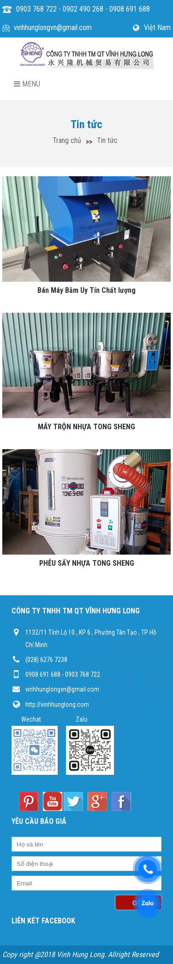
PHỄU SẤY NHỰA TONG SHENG (86, 563)
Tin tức (107, 140)
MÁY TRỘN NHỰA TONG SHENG (86, 426)
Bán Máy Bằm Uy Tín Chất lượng (86, 290)
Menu (27, 84)
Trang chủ (67, 140)
